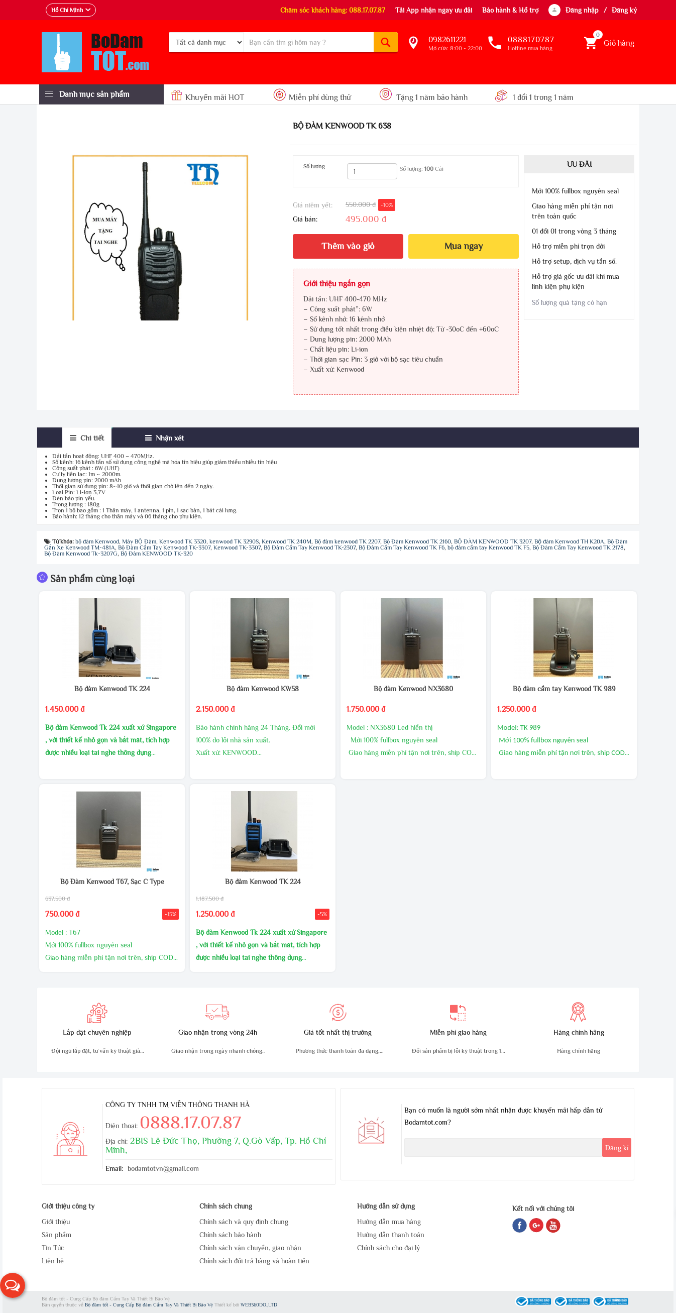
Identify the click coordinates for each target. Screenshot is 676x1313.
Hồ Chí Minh (67, 10)
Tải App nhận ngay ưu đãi (433, 10)
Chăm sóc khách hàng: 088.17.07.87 (332, 10)
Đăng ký (624, 10)
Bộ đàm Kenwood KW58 (263, 689)
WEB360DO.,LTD (259, 1304)
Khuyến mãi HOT (208, 97)
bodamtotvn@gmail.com (163, 1168)
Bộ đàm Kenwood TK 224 (112, 689)
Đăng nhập (582, 10)
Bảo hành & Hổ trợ (510, 10)
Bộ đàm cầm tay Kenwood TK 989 (564, 689)
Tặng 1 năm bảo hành (424, 97)
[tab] (86, 437)
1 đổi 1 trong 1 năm (534, 97)
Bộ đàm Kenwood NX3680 (413, 689)
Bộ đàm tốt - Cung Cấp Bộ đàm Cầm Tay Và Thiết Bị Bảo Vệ (149, 1304)
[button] (12, 1285)
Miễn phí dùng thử (312, 97)
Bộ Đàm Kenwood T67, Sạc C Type (112, 882)
